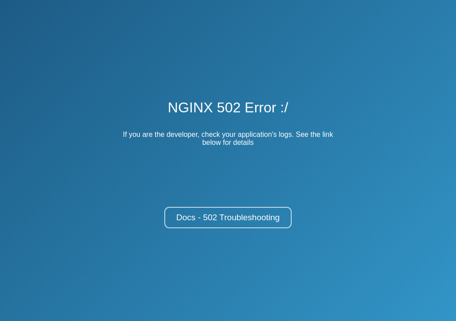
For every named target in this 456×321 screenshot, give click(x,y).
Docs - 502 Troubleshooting (228, 217)
